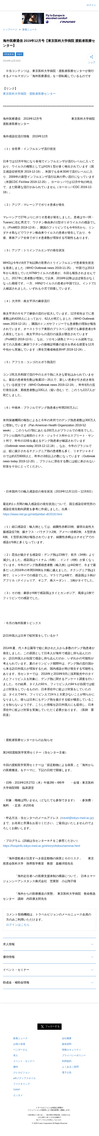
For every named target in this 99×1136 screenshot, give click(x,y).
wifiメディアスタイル (24, 1078)
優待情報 (9, 956)
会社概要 (67, 1038)
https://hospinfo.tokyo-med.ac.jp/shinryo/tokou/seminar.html (41, 845)
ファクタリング (21, 1084)
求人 (15, 1055)
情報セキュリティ (71, 1049)
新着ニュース (29, 29)
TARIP (16, 1089)
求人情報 (9, 944)
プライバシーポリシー (74, 1055)
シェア (91, 58)
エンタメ (18, 1095)
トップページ (10, 29)
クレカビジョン (21, 1072)
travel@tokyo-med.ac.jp (77, 817)
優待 (15, 1066)
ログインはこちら (18, 924)
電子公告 (67, 1072)
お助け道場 (19, 1044)
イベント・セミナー (16, 969)
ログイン (91, 5)
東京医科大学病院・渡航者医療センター (29, 93)
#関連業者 (9, 54)
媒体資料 (67, 1044)
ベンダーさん (20, 1049)
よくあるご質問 (70, 1066)
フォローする (52, 1026)
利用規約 (67, 1061)
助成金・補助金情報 (16, 982)
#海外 (20, 54)
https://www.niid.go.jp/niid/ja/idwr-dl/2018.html (32, 514)
